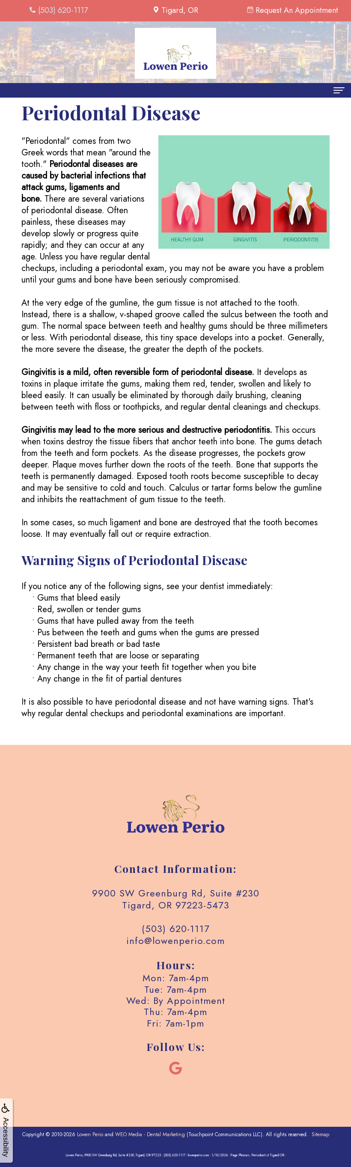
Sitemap (320, 1134)
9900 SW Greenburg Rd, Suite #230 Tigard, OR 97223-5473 (175, 899)
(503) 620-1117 (176, 928)
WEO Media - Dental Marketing (150, 1134)
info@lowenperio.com (175, 940)
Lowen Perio (90, 1134)
